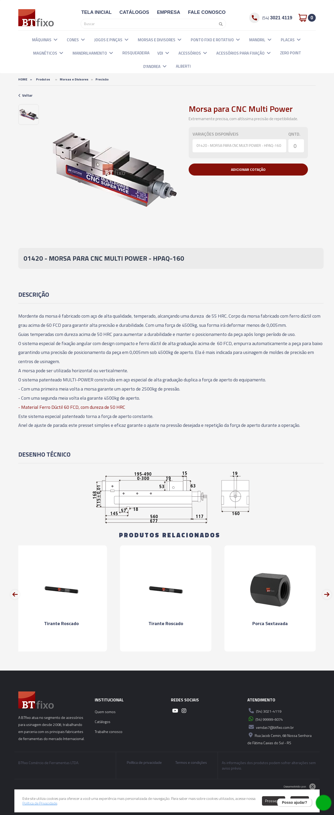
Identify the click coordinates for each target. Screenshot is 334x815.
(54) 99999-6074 (265, 719)
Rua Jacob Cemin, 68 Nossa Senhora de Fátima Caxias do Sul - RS (279, 738)
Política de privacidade (144, 762)
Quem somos (105, 711)
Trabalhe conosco (108, 731)
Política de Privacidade (39, 803)
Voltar (25, 95)
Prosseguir (273, 801)
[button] (55, 39)
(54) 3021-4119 (264, 711)
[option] (28, 114)
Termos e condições (191, 762)
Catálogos (102, 721)
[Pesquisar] (219, 23)
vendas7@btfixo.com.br (270, 727)
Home (22, 79)
